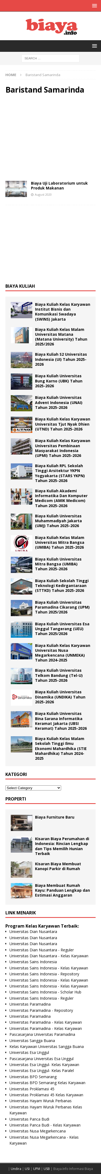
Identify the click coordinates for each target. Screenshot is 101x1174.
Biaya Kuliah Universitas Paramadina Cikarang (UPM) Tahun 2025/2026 (62, 607)
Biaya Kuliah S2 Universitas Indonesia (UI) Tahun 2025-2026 (61, 359)
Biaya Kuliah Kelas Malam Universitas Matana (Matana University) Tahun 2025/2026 (61, 337)
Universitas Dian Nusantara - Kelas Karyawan (48, 955)
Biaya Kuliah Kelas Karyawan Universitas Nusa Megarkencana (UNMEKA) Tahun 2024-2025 (62, 653)
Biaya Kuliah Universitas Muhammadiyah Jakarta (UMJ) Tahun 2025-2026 (58, 520)
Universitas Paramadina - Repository (41, 1010)
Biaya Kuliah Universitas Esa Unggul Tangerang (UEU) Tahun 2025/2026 (62, 628)
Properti (15, 799)
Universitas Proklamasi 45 (31, 1088)
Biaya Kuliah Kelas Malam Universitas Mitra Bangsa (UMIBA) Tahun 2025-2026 (59, 542)
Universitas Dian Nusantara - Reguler (41, 949)
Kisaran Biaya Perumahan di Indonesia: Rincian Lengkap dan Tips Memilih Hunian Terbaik (62, 846)
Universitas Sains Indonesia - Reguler (41, 998)
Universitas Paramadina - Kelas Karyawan (45, 1022)
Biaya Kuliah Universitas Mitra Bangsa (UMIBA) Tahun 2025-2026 (58, 564)
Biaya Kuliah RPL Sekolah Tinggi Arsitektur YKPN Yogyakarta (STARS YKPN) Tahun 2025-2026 (60, 473)
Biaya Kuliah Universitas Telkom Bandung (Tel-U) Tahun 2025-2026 (59, 675)
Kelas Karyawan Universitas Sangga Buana (46, 1046)
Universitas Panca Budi (29, 1119)
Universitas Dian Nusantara (33, 931)
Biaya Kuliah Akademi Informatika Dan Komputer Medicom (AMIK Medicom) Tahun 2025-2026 (61, 498)
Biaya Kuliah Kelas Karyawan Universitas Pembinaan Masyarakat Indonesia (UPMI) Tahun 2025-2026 (62, 448)
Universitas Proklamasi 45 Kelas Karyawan (46, 1094)
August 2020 (43, 194)
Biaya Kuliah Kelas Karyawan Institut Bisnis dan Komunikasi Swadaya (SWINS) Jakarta (62, 312)
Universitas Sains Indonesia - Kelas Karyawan (48, 968)
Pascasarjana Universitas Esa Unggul (41, 1058)
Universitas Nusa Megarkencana (37, 1131)
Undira (16, 1168)
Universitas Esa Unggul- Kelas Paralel (41, 1070)
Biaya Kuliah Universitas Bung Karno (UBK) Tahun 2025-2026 (58, 380)
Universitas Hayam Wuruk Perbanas (40, 1100)
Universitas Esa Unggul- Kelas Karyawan (44, 1064)
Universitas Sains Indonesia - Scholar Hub (45, 992)
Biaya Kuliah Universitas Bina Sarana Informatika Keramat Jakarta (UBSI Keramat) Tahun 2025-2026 (61, 721)
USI (27, 1168)
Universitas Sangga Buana (32, 1040)
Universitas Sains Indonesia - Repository (44, 973)
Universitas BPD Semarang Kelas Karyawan (47, 1082)
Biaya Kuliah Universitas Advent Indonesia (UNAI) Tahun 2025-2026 (58, 402)
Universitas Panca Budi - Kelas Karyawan (45, 1125)
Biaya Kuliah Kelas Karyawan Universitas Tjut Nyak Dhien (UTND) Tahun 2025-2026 (62, 423)
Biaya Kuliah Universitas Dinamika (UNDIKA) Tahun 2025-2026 (60, 696)
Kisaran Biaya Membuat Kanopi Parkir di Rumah (58, 866)
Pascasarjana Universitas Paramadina (42, 1034)
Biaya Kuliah (20, 286)
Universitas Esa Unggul (29, 1052)
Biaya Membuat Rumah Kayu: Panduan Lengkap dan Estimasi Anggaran (62, 890)
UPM (36, 1168)
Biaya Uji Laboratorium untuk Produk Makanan (59, 186)
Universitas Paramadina (30, 1004)
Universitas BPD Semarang (33, 1076)
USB (47, 1168)
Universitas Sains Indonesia (33, 961)
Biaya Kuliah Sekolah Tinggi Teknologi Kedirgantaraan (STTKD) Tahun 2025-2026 (62, 585)
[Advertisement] (50, 137)
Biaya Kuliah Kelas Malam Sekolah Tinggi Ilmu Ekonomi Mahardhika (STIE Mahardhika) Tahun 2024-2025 (61, 748)
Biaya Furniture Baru (54, 817)
